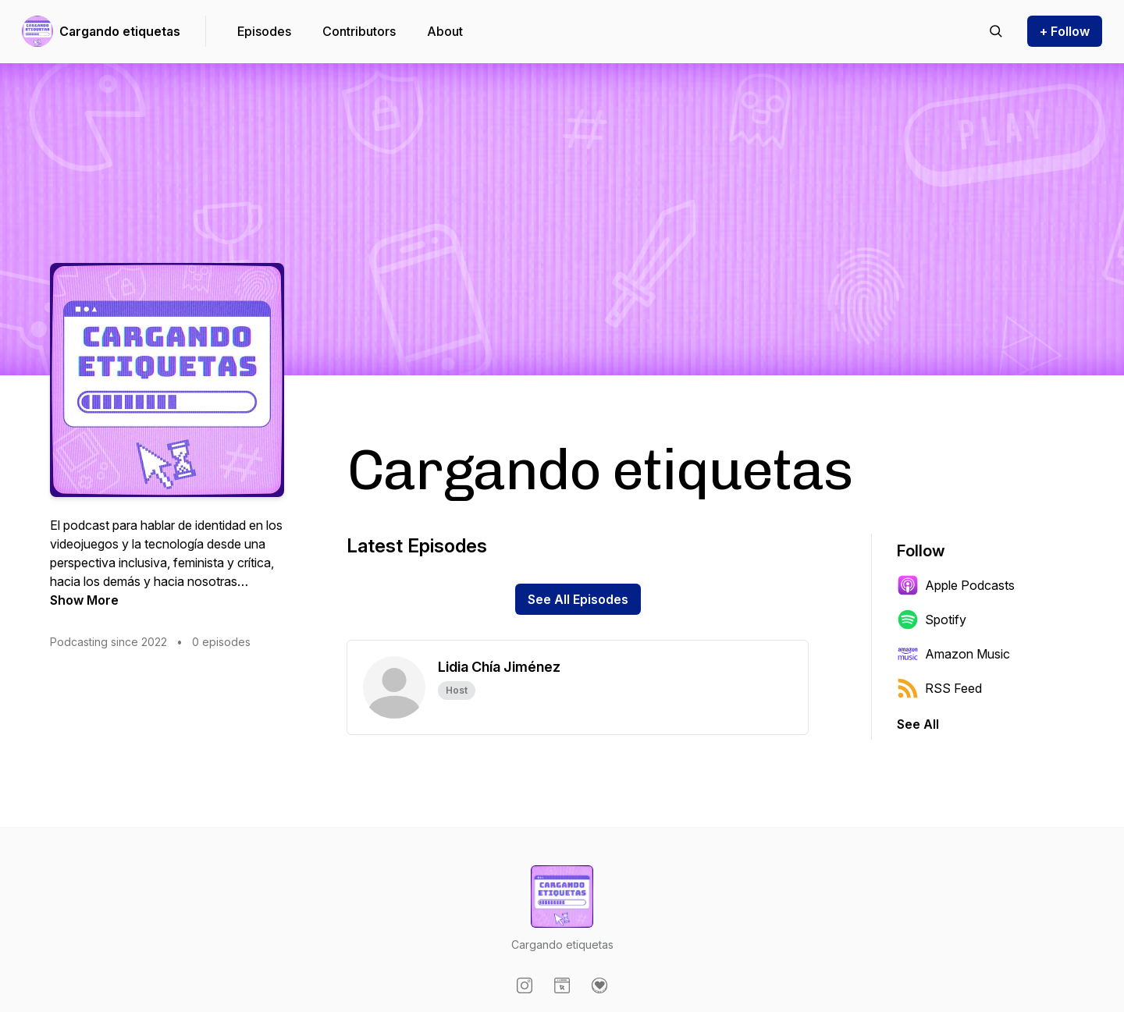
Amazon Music (953, 654)
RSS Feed (939, 688)
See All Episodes (578, 599)
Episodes (264, 31)
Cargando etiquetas (119, 31)
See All (918, 724)
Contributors (359, 31)
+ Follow (1065, 31)
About (445, 31)
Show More (84, 600)
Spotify (931, 619)
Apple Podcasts (956, 585)
